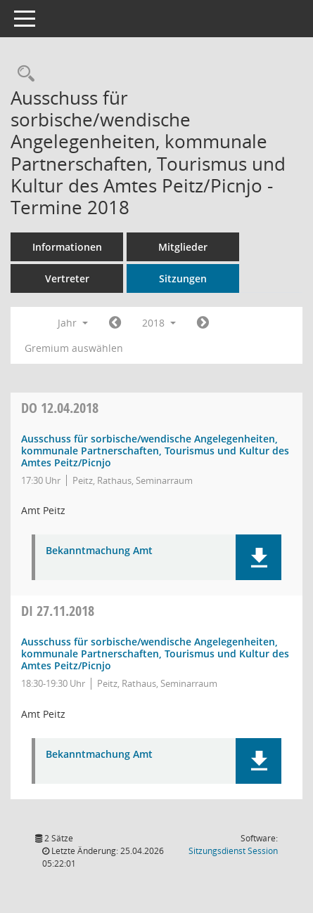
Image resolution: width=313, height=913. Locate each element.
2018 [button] (159, 322)
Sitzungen (183, 278)
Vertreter (67, 278)
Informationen (67, 247)
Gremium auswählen (74, 348)
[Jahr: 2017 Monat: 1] (115, 323)
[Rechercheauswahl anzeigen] (22, 74)
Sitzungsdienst (233, 851)
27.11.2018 (57, 610)
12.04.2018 (59, 407)
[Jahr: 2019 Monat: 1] (202, 323)
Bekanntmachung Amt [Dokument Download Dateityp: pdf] (99, 551)
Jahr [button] (73, 322)
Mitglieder (182, 247)
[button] (258, 557)
